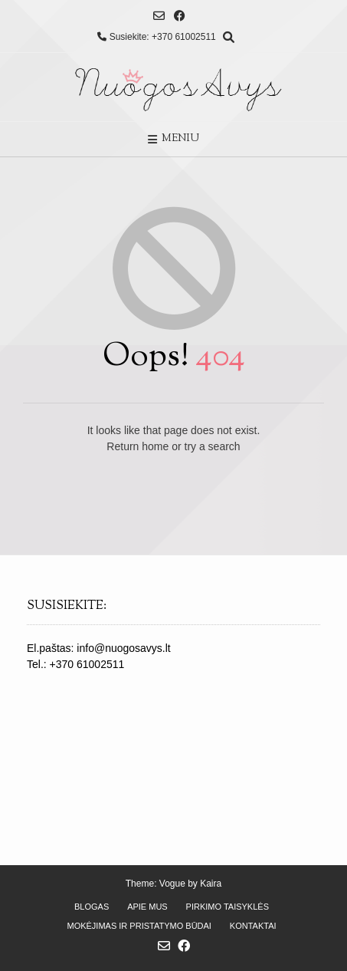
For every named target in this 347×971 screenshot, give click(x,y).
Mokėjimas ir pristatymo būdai (139, 925)
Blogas (91, 906)
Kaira (210, 883)
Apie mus (147, 906)
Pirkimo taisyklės (227, 906)
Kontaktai (253, 925)
